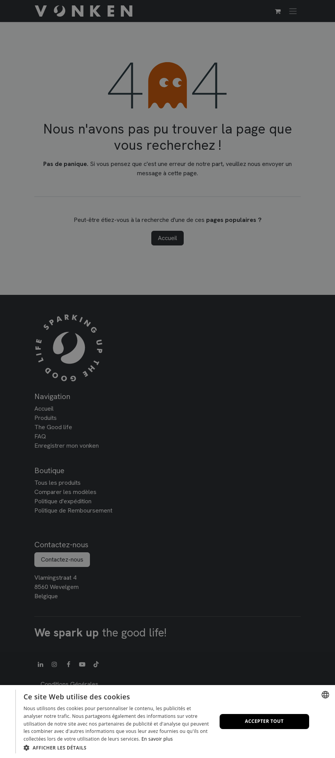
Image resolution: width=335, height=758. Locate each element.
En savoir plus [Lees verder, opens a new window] (157, 739)
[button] (117, 747)
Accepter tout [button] (264, 721)
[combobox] (325, 695)
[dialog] (167, 721)
